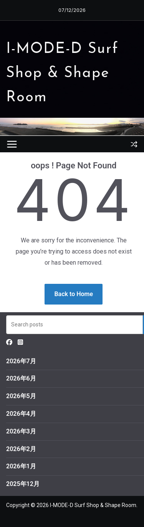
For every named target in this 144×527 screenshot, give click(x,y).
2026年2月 (21, 449)
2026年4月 (21, 413)
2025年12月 (23, 483)
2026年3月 (21, 431)
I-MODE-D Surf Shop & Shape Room (62, 73)
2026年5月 (21, 396)
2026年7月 (21, 361)
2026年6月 (21, 378)
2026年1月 (21, 466)
